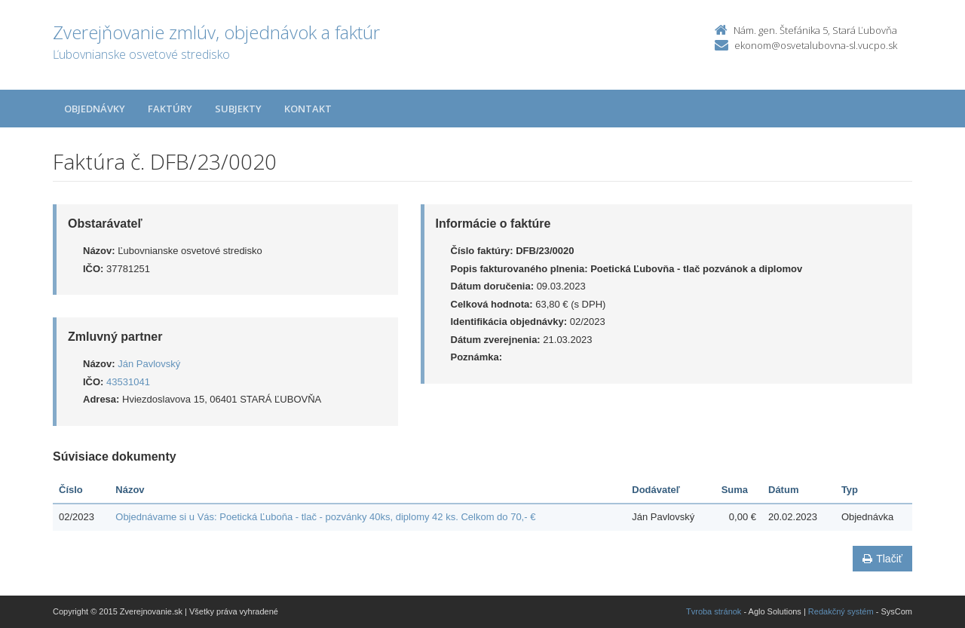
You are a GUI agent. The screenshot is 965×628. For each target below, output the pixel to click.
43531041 (128, 382)
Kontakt (308, 108)
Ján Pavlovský (149, 363)
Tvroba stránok (713, 611)
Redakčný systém (841, 611)
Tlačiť (882, 559)
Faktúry (170, 108)
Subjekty (238, 108)
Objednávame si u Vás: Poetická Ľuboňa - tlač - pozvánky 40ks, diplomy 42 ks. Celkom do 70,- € (325, 516)
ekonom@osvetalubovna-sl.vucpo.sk (815, 45)
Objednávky (94, 108)
